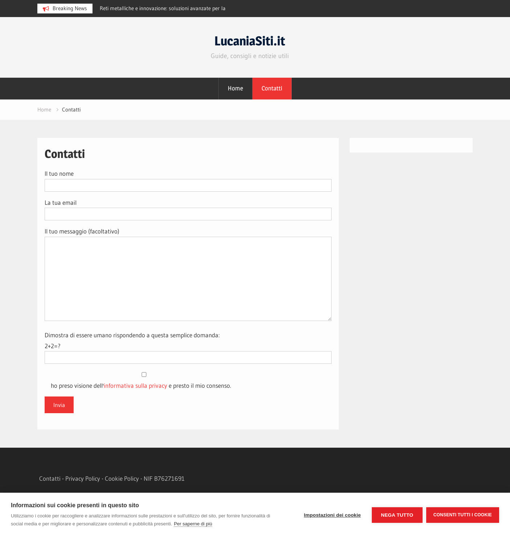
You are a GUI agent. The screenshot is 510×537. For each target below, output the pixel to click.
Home (235, 88)
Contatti (272, 88)
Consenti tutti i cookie (462, 514)
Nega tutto (397, 515)
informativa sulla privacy (135, 385)
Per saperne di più (193, 523)
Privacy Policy (82, 478)
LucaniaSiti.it (249, 41)
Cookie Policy (122, 478)
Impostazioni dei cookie (332, 515)
